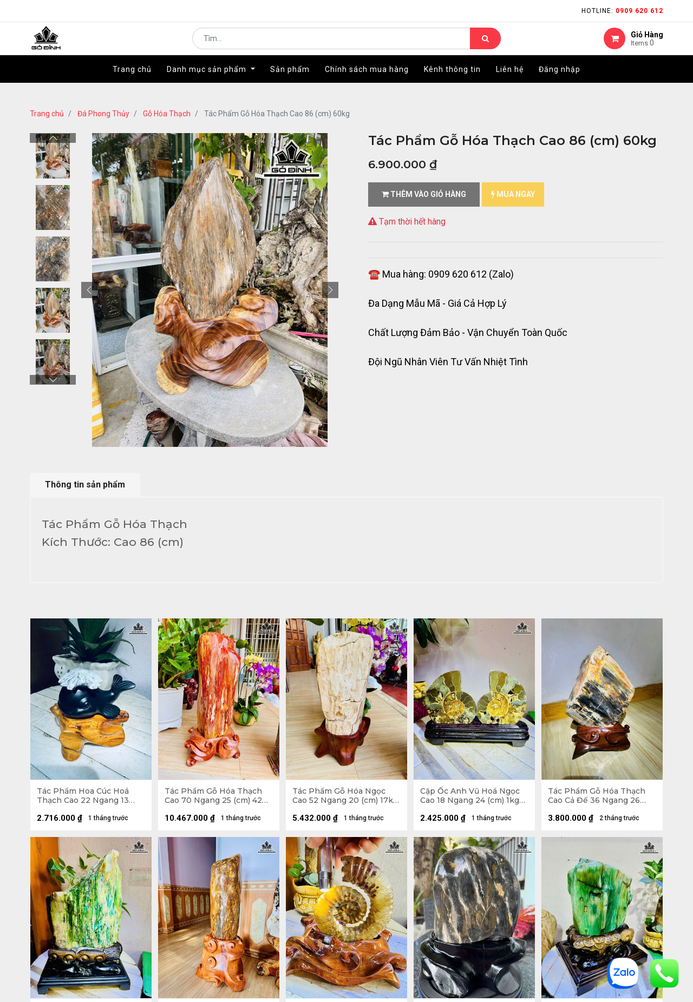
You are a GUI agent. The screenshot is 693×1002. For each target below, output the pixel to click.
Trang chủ (47, 113)
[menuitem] (132, 84)
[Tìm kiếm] (485, 46)
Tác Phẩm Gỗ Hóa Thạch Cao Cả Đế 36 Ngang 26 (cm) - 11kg (598, 797)
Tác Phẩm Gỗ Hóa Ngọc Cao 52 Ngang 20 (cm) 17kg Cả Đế (340, 797)
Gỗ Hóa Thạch (167, 113)
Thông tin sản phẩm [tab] (85, 484)
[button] (89, 290)
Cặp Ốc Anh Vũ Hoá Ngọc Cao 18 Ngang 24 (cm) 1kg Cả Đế (471, 797)
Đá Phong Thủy (103, 113)
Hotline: (622, 11)
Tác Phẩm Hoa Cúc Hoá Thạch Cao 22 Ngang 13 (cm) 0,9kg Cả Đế (84, 797)
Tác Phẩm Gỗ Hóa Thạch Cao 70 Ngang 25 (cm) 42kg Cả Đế (215, 797)
